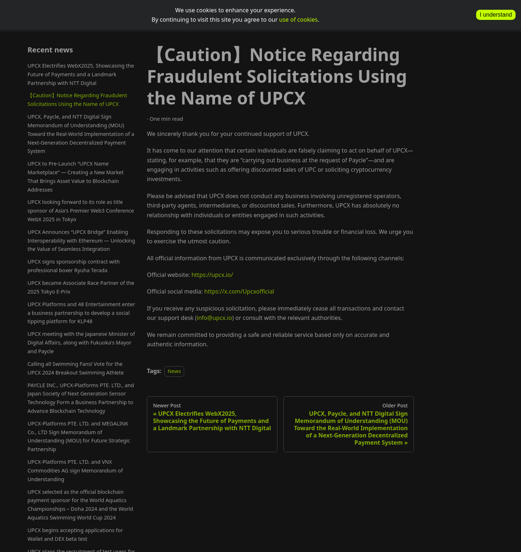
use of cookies (298, 19)
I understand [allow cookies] (496, 15)
